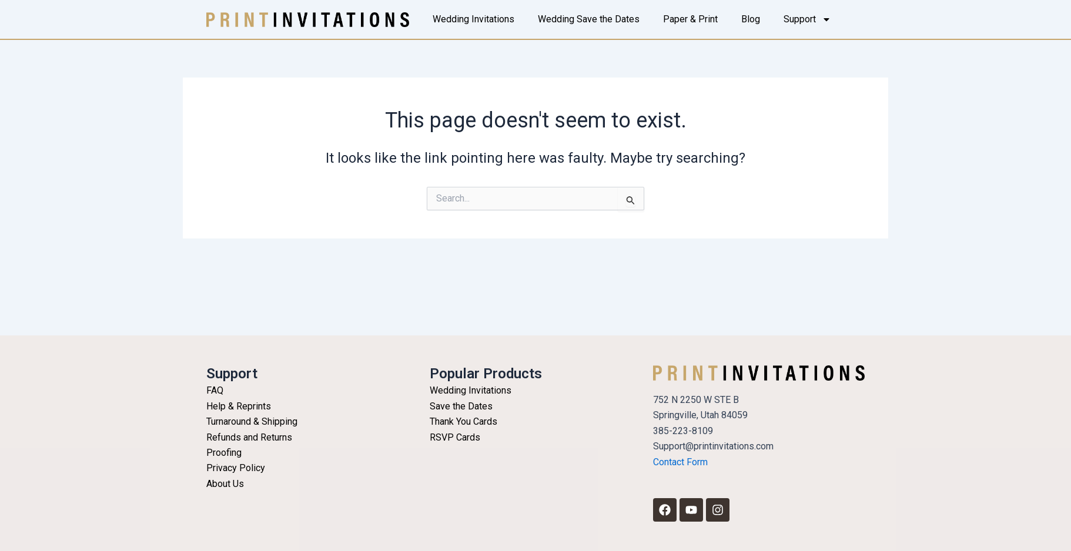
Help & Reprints (238, 406)
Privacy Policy (235, 467)
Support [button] (807, 19)
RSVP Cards (455, 437)
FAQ (214, 390)
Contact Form (680, 462)
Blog (750, 19)
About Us (225, 483)
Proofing (224, 452)
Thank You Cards (463, 421)
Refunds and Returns (249, 437)
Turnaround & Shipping (251, 421)
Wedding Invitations (473, 19)
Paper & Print (690, 19)
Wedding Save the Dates (589, 19)
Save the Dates (461, 406)
